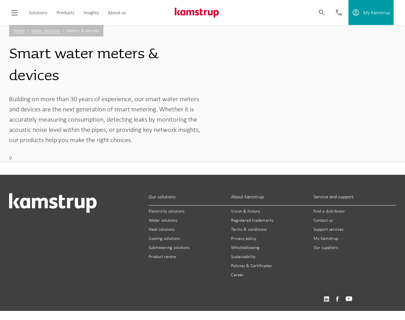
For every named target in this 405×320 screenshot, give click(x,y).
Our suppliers (325, 247)
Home (19, 30)
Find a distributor (329, 211)
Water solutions (45, 30)
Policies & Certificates (251, 265)
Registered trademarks (252, 220)
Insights (91, 12)
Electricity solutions (166, 211)
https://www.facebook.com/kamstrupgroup (337, 299)
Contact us (323, 220)
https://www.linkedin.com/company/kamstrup (326, 299)
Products (65, 12)
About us (117, 12)
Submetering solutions (169, 247)
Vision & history (245, 211)
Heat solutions (162, 229)
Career (237, 274)
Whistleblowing (245, 247)
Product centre (162, 256)
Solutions (38, 12)
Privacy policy (243, 238)
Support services (328, 229)
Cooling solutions (164, 238)
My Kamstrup (325, 238)
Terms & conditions (249, 229)
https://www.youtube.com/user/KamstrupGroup (349, 299)
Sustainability (243, 256)
